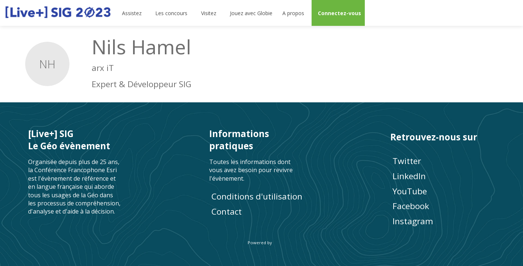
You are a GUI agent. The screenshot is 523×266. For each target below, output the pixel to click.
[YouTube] (443, 191)
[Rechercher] (491, 13)
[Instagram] (443, 221)
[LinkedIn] (443, 176)
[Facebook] (443, 206)
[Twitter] (443, 161)
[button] (338, 13)
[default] (250, 13)
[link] (132, 13)
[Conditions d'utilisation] (262, 196)
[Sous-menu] (144, 13)
